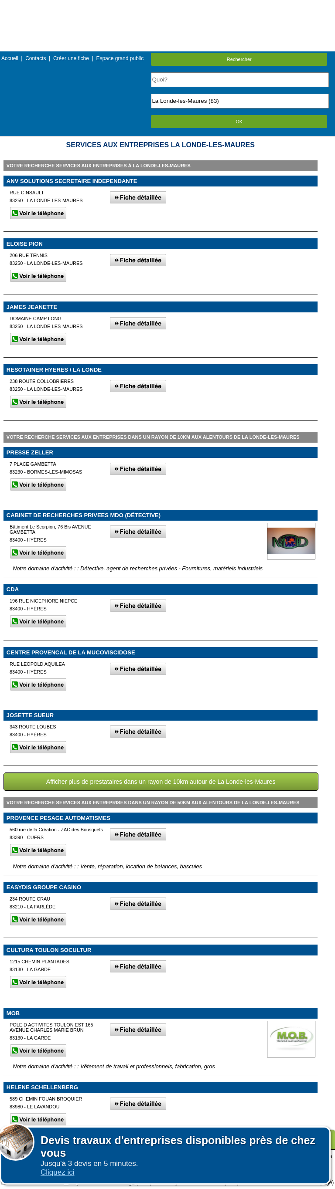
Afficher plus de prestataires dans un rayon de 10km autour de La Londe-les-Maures (161, 781)
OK (239, 121)
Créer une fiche (71, 58)
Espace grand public (120, 58)
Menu (167, 6)
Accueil (9, 58)
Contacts (35, 58)
